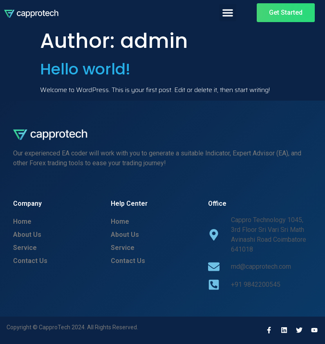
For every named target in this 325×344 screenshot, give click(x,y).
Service (25, 248)
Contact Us (30, 261)
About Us (27, 234)
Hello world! (85, 69)
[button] (227, 12)
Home (22, 221)
